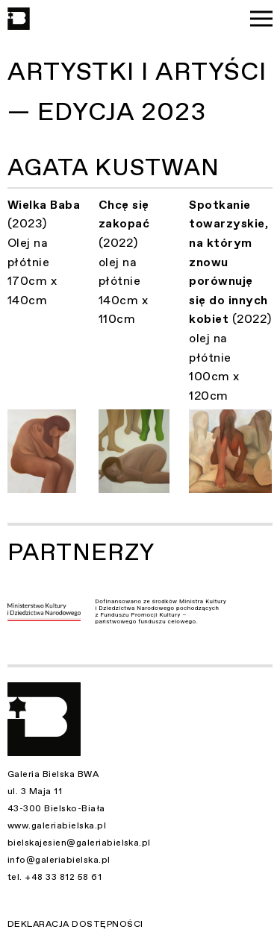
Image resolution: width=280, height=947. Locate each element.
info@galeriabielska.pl (59, 860)
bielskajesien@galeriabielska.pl (79, 842)
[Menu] (261, 18)
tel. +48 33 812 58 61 (54, 877)
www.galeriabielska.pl (56, 825)
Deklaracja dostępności (75, 924)
